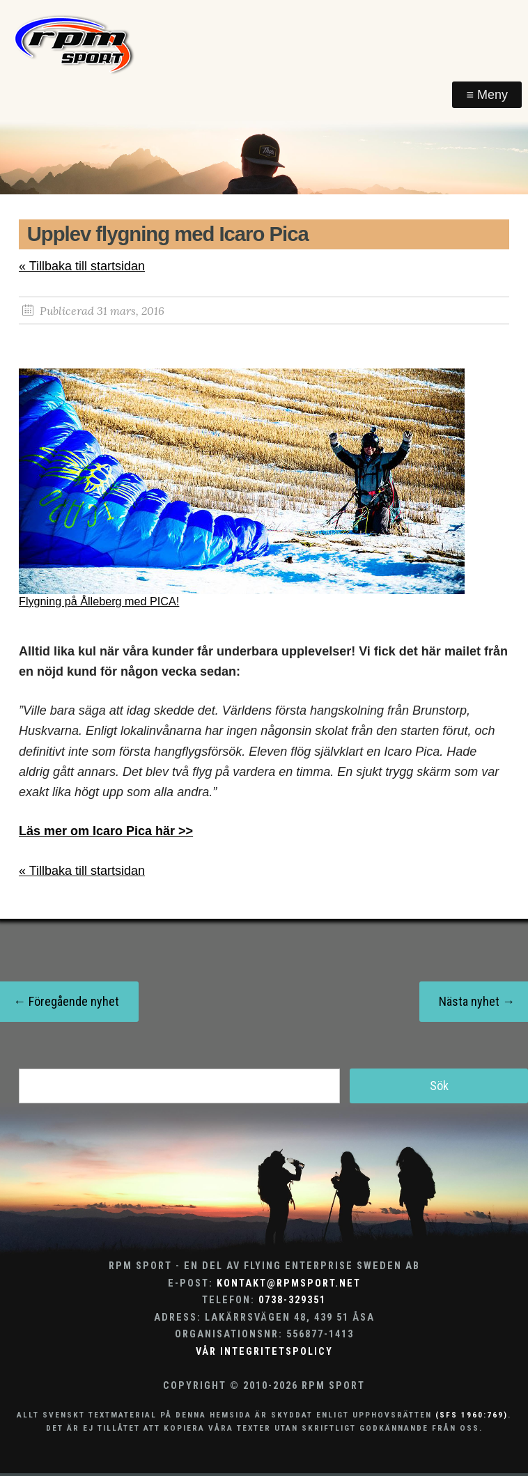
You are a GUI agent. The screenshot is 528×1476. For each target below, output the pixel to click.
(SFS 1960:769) (471, 1415)
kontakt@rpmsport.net (289, 1283)
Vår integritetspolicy (264, 1352)
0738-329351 (292, 1300)
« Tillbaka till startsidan (82, 266)
